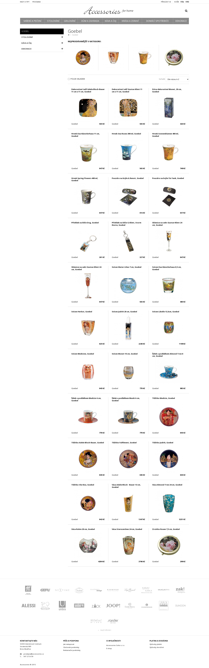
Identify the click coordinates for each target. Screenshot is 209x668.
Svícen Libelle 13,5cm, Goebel (165, 311)
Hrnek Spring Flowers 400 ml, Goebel (84, 179)
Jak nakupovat (68, 644)
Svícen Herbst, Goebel (81, 311)
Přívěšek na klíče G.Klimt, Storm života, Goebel (126, 223)
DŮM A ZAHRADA (90, 21)
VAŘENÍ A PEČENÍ (32, 21)
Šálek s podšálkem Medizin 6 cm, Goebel (86, 399)
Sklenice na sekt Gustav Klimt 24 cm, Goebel (167, 223)
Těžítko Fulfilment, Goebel (124, 442)
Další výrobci (104, 630)
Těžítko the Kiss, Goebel (82, 484)
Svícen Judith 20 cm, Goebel (124, 311)
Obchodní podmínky (71, 647)
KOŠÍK (181, 2)
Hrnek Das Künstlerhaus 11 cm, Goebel (85, 134)
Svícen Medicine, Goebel (82, 353)
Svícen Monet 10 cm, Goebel (125, 353)
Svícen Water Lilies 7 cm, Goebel (126, 267)
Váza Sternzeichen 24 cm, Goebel (127, 529)
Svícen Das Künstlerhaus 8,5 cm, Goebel (166, 268)
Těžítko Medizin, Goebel (163, 398)
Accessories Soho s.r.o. (115, 645)
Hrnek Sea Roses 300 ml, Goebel (126, 133)
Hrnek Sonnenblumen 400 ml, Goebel (165, 134)
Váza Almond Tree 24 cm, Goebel (167, 484)
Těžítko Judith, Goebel (162, 442)
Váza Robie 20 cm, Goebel (83, 529)
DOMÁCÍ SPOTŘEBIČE (157, 21)
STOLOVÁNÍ (53, 21)
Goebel (75, 35)
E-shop (109, 648)
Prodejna (36, 2)
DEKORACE (181, 21)
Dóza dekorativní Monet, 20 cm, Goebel (167, 90)
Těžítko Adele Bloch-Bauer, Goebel (87, 442)
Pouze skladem (78, 79)
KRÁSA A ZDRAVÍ (130, 21)
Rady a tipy (24, 2)
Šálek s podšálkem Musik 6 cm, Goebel (126, 399)
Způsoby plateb (156, 644)
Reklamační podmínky (71, 650)
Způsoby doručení (157, 647)
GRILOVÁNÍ (69, 21)
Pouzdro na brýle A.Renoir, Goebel (128, 178)
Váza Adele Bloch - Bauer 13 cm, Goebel (126, 485)
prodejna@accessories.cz (32, 654)
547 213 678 (26, 656)
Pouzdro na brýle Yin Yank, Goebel (168, 178)
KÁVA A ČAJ (110, 21)
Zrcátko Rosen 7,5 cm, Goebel (166, 529)
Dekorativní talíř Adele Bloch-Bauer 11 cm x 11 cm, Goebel (88, 90)
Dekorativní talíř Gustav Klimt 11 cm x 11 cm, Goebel (127, 90)
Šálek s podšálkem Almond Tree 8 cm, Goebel (167, 354)
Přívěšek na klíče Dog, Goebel (85, 222)
